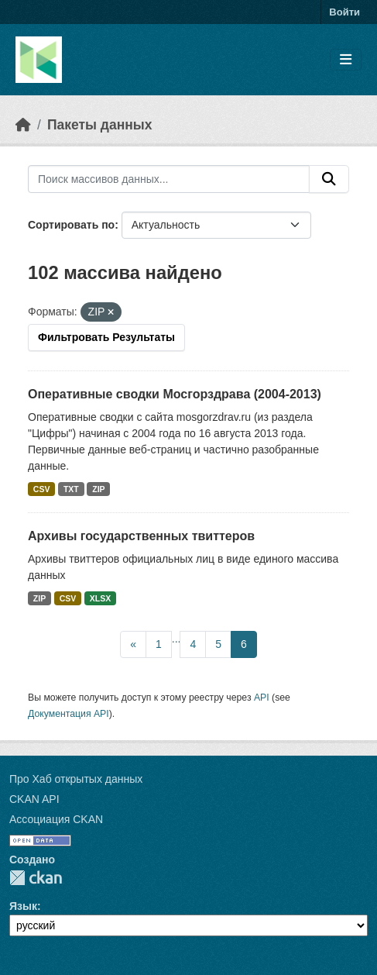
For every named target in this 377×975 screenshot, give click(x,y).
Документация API (68, 713)
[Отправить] (329, 179)
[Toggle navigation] (346, 60)
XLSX (100, 598)
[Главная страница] (23, 125)
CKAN (35, 878)
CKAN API (34, 799)
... (176, 638)
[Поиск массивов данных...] (169, 179)
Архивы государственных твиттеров (141, 536)
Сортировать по (71, 225)
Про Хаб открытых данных (75, 779)
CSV (41, 489)
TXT (71, 489)
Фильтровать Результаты (106, 337)
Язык (23, 906)
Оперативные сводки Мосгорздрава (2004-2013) (174, 394)
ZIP (98, 489)
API (261, 697)
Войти (344, 12)
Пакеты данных (100, 125)
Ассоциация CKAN (56, 819)
